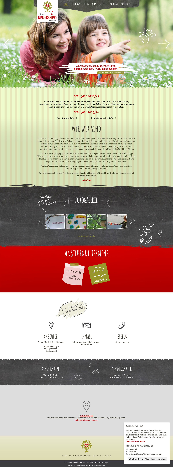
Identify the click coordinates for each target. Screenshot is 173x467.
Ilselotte (125, 4)
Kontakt (114, 4)
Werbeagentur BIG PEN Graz (82, 465)
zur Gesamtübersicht (86, 236)
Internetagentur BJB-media (98, 465)
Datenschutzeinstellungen (99, 462)
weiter (132, 222)
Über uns (76, 4)
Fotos (86, 4)
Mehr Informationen (135, 441)
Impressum (68, 462)
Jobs (94, 4)
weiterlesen (86, 180)
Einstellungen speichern (155, 459)
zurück (40, 222)
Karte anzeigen (86, 415)
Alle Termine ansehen (101, 274)
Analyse (132, 452)
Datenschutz (84, 462)
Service (103, 4)
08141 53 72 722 (122, 342)
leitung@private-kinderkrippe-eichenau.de (87, 343)
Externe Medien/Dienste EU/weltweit (145, 454)
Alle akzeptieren (136, 459)
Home (66, 4)
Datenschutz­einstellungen (86, 420)
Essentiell (133, 449)
